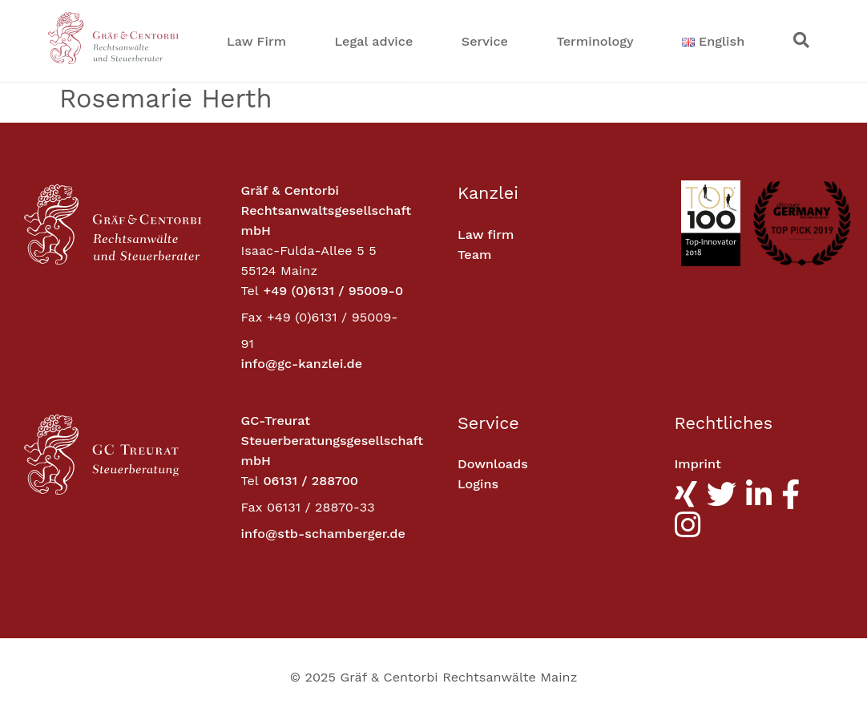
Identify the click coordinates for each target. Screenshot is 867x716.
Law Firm (256, 41)
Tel (250, 290)
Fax (252, 317)
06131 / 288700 (310, 480)
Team (474, 254)
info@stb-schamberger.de (323, 533)
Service (485, 41)
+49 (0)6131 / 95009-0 (333, 290)
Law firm (486, 234)
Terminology (594, 41)
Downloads (493, 463)
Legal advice (374, 41)
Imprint (698, 463)
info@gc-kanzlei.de (302, 363)
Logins (478, 483)
